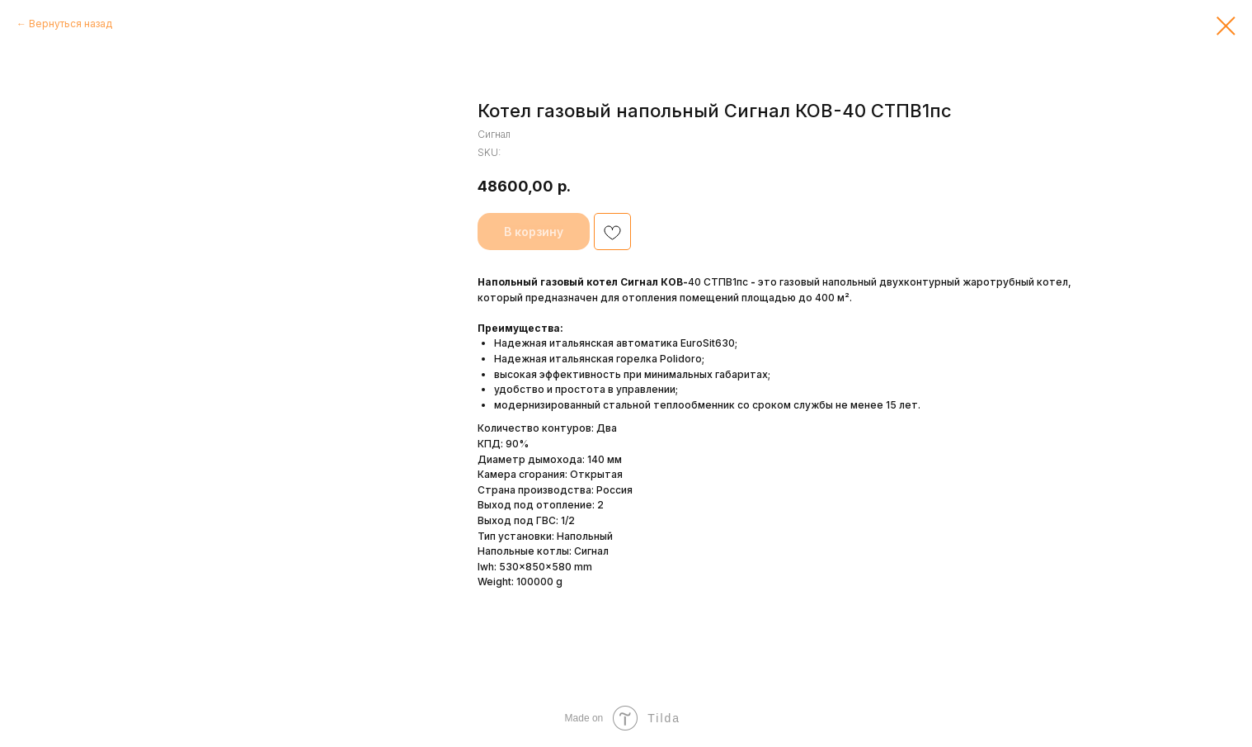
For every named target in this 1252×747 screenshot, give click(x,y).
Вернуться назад (70, 23)
